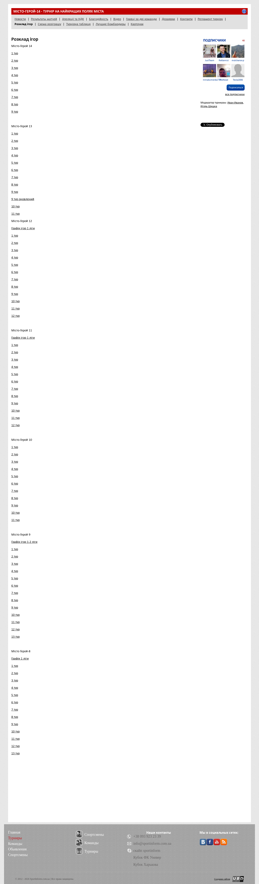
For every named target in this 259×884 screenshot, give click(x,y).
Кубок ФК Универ (147, 857)
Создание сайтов (222, 879)
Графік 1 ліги (20, 658)
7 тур (14, 97)
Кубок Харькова (145, 865)
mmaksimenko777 (212, 72)
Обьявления (17, 849)
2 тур (14, 60)
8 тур (14, 104)
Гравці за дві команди (141, 19)
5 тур (14, 82)
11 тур (15, 214)
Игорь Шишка (209, 106)
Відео (117, 19)
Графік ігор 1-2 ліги (24, 542)
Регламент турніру (210, 19)
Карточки (137, 24)
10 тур (15, 206)
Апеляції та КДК (73, 19)
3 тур (14, 68)
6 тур (14, 90)
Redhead (223, 72)
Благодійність (98, 19)
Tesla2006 (237, 72)
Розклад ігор (24, 24)
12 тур (15, 316)
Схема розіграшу (49, 24)
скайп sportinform (146, 851)
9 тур (14, 111)
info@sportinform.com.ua (152, 843)
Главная (14, 832)
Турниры (15, 838)
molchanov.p (237, 53)
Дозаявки (168, 19)
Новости (20, 19)
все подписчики (235, 94)
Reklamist (223, 53)
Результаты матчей (44, 19)
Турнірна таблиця (78, 24)
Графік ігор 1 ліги (23, 228)
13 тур (15, 636)
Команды (15, 844)
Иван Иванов (235, 102)
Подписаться (236, 87)
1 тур (14, 53)
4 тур (14, 75)
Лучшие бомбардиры (111, 24)
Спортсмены (18, 855)
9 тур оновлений (22, 199)
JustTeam (209, 53)
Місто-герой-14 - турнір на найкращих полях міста (58, 11)
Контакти (186, 19)
